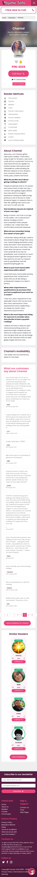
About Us (4, 807)
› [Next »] (35, 615)
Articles (4, 811)
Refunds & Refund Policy (8, 826)
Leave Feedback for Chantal (17, 623)
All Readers (12, 17)
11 (28, 615)
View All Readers (18, 757)
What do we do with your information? (9, 833)
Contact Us (24, 807)
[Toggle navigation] (34, 3)
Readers (4, 809)
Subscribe (18, 791)
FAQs (22, 810)
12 (32, 615)
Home (4, 17)
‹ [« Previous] (1, 615)
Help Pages (24, 812)
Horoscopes (6, 814)
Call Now (18, 73)
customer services (8, 851)
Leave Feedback (18, 84)
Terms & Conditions (9, 829)
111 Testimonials (18, 79)
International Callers (21, 872)
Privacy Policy (6, 822)
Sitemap (4, 874)
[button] (18, 10)
